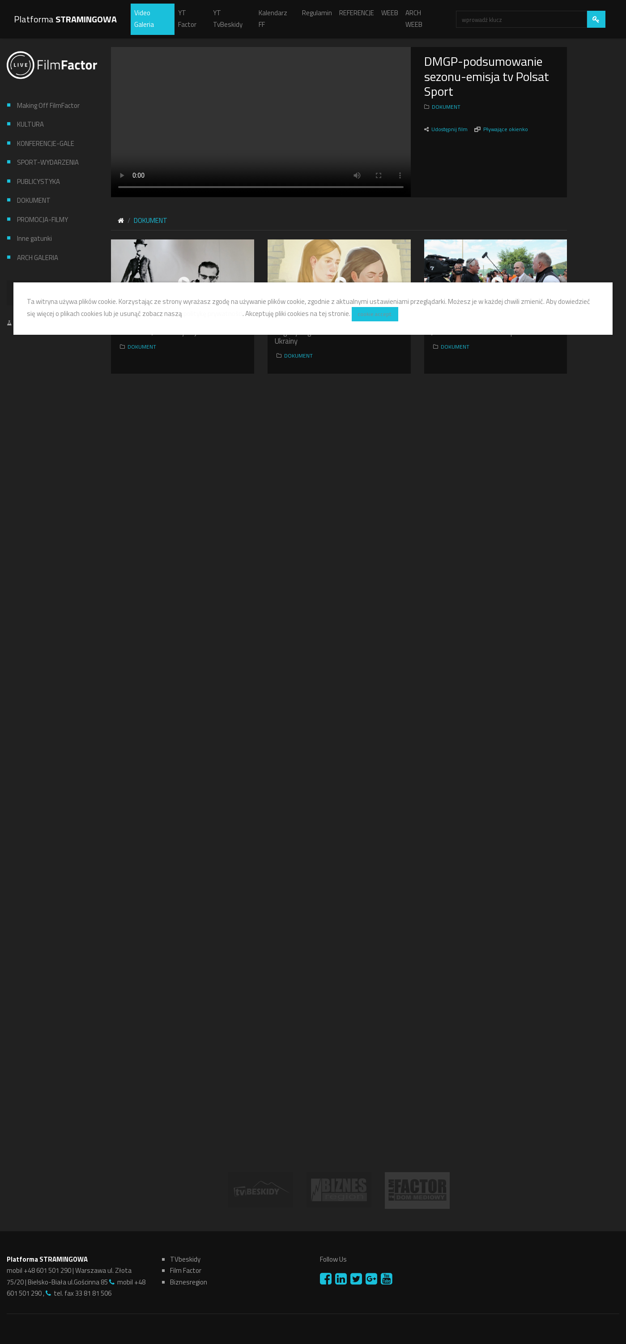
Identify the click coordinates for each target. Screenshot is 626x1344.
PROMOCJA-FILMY (42, 219)
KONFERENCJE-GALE (45, 143)
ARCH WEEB (413, 19)
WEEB (389, 13)
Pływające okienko (505, 129)
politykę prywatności (213, 313)
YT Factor (187, 19)
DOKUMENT (34, 200)
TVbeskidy (185, 1259)
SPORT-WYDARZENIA (48, 162)
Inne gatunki (34, 238)
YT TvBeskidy (228, 19)
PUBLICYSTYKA (38, 181)
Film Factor (185, 1270)
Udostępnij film (450, 129)
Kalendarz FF (273, 19)
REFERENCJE (356, 13)
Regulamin (317, 13)
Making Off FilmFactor (48, 105)
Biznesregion (188, 1282)
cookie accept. (375, 314)
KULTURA (30, 124)
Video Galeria (144, 19)
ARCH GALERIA (37, 257)
